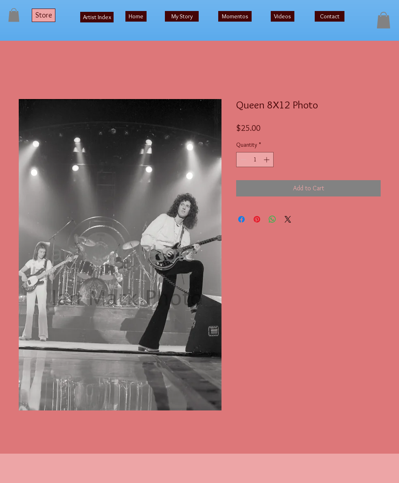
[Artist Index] (97, 17)
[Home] (136, 16)
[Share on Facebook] (241, 219)
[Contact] (329, 16)
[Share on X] (288, 219)
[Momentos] (235, 16)
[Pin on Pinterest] (257, 219)
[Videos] (282, 16)
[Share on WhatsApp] (272, 219)
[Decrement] (242, 159)
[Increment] (267, 159)
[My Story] (182, 16)
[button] (14, 15)
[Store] (43, 15)
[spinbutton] (255, 159)
